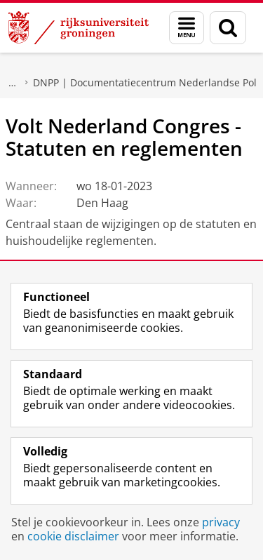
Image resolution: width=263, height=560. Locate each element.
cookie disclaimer (73, 536)
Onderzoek (13, 83)
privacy (221, 522)
